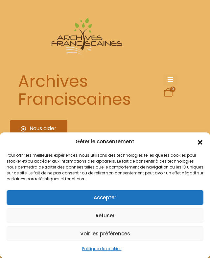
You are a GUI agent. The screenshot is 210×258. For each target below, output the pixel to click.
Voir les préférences (105, 233)
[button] (200, 141)
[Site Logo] (85, 38)
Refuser (105, 215)
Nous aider (39, 128)
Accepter (105, 197)
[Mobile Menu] (170, 80)
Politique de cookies (102, 248)
